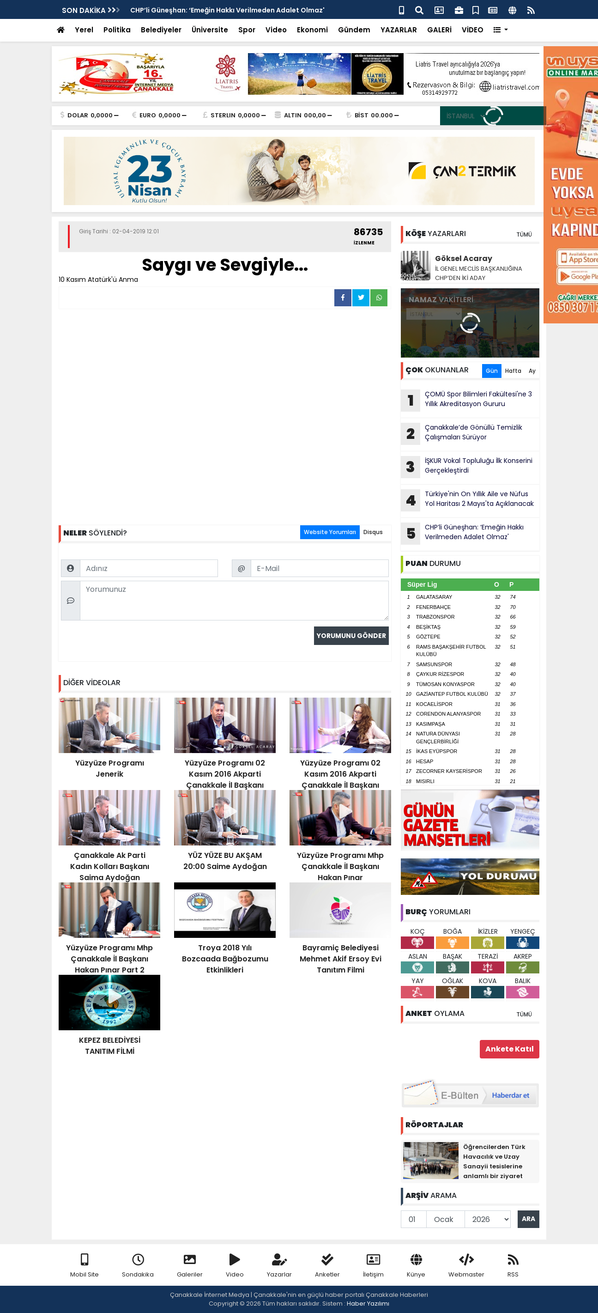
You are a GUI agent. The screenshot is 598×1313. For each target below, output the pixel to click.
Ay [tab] (532, 371)
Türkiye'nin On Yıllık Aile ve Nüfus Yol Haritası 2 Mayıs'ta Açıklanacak (467, 500)
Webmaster (466, 1266)
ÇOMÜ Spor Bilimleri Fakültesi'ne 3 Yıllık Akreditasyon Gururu (466, 400)
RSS (513, 1266)
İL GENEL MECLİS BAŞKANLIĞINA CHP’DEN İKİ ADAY (478, 273)
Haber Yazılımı (368, 1303)
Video (276, 30)
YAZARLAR (399, 30)
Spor (246, 30)
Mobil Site (84, 1266)
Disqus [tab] (373, 532)
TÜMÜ (524, 234)
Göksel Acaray (463, 258)
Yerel (84, 30)
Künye (416, 1266)
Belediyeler (161, 30)
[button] (501, 30)
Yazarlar (279, 1266)
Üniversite (210, 30)
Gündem (354, 30)
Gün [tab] (492, 371)
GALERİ (439, 30)
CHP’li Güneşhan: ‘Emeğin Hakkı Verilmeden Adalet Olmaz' (227, 10)
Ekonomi (312, 30)
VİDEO (472, 30)
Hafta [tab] (513, 371)
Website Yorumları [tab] (330, 532)
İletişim (373, 1266)
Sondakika (138, 1266)
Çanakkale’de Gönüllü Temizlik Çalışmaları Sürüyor (461, 434)
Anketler (327, 1266)
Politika (117, 30)
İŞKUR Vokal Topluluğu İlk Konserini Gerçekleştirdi (466, 467)
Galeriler (190, 1266)
